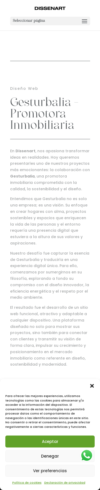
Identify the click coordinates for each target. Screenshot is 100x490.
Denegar (50, 456)
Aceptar (50, 441)
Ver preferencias (50, 471)
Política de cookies (27, 482)
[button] (92, 385)
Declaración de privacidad (64, 482)
